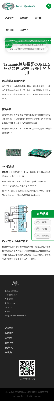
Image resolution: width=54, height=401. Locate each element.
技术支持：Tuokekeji (33, 396)
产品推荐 (9, 18)
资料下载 (9, 30)
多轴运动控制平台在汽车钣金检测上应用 (27, 49)
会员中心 (24, 30)
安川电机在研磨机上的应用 (31, 45)
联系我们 (9, 352)
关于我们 (39, 18)
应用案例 (24, 18)
